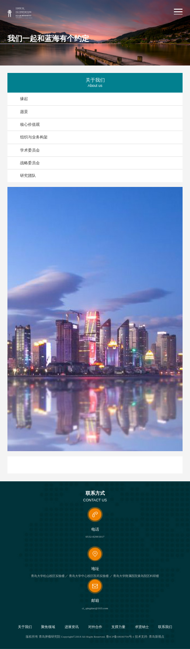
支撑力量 (118, 627)
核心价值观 (30, 124)
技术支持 (141, 636)
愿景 (24, 112)
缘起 (24, 99)
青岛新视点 (156, 636)
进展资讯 (72, 627)
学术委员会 (30, 150)
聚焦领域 (48, 627)
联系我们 (165, 627)
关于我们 (25, 627)
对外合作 (95, 627)
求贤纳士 (142, 627)
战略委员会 (30, 163)
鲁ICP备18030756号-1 (120, 636)
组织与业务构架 (34, 137)
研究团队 (28, 175)
